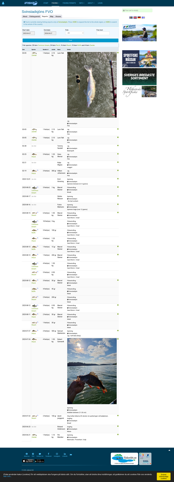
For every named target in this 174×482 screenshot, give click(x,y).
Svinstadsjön (62, 22)
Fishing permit (34, 16)
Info (81, 3)
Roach (69, 45)
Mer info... (7, 477)
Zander (92, 45)
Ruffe (79, 45)
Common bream (43, 45)
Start (46, 3)
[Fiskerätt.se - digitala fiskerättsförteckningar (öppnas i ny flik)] (124, 459)
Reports (45, 16)
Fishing (55, 3)
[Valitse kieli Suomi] (143, 17)
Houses (58, 16)
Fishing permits (69, 3)
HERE (75, 22)
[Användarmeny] (3, 3)
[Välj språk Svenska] (131, 17)
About (91, 3)
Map (51, 16)
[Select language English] (135, 17)
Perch (58, 45)
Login (100, 3)
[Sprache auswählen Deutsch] (139, 17)
